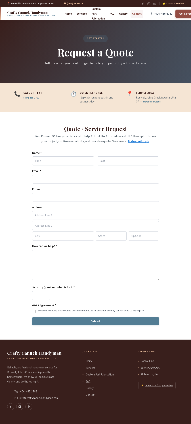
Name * (37, 153)
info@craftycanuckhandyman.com (39, 398)
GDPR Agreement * (44, 306)
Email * (36, 171)
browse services (152, 102)
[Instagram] (148, 3)
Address (37, 207)
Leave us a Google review (157, 386)
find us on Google (139, 141)
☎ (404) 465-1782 (74, 3)
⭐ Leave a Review (173, 3)
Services (82, 13)
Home (68, 13)
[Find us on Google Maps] (28, 407)
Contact (137, 13)
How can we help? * (44, 246)
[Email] (154, 3)
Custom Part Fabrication (98, 14)
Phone (36, 189)
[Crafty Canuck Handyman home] (31, 14)
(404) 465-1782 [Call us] (162, 13)
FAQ (112, 13)
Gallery (123, 13)
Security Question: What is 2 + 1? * (53, 288)
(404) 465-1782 (32, 98)
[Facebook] (142, 3)
